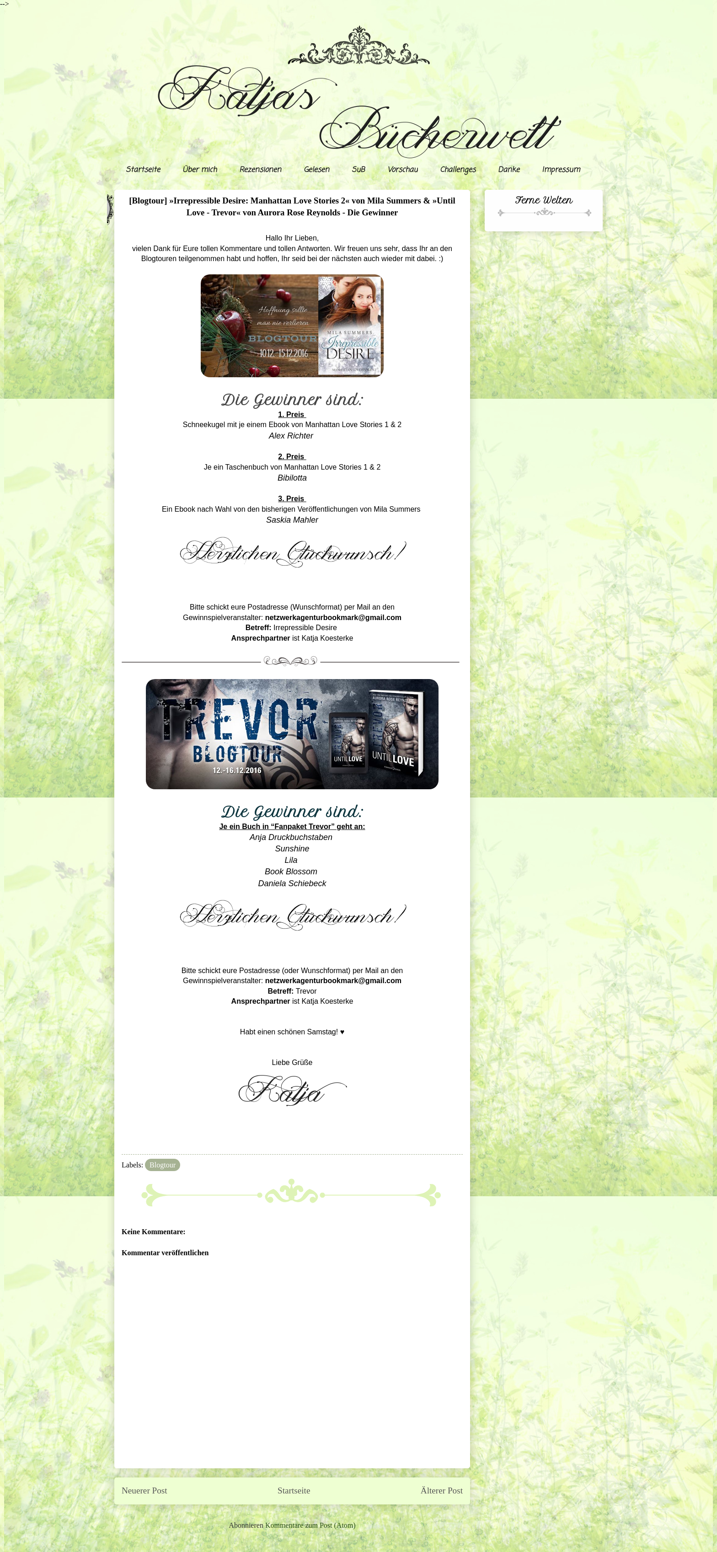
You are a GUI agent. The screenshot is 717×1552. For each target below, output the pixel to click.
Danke (508, 170)
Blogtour (163, 1165)
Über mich (199, 170)
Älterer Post (442, 1490)
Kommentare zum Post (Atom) (310, 1525)
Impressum (561, 170)
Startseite (143, 170)
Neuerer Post (144, 1490)
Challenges (458, 170)
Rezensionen (260, 170)
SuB (358, 170)
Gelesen (316, 170)
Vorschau (402, 170)
